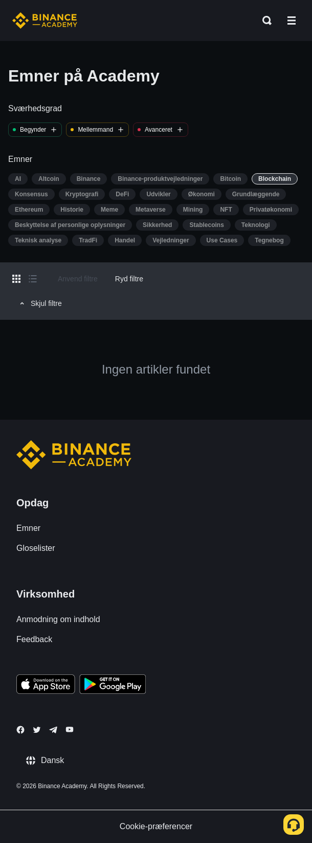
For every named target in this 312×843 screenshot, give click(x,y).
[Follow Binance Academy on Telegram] (53, 729)
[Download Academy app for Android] (112, 685)
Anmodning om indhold (58, 619)
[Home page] (44, 20)
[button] (291, 20)
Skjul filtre (39, 303)
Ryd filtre (129, 279)
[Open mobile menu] (291, 20)
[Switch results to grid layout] (16, 279)
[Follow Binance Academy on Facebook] (20, 730)
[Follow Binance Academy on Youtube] (69, 729)
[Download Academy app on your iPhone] (45, 685)
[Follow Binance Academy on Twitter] (37, 730)
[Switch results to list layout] (33, 279)
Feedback (34, 639)
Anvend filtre (78, 279)
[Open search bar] (264, 20)
